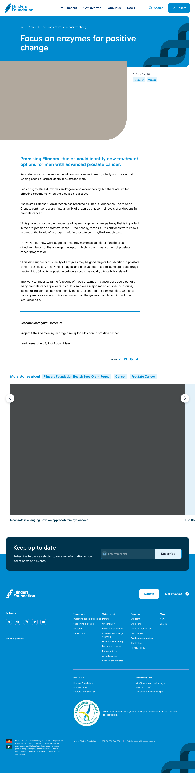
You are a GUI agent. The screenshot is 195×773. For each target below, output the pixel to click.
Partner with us (109, 651)
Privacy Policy (138, 647)
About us (135, 614)
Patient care (79, 633)
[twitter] (35, 622)
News (131, 8)
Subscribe (168, 553)
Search (163, 623)
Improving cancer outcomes (87, 619)
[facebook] (17, 622)
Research (77, 628)
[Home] (21, 27)
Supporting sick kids (83, 623)
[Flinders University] (10, 660)
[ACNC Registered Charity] (86, 725)
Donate (179, 8)
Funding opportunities (142, 638)
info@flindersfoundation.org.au (151, 683)
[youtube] (43, 622)
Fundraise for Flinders (113, 628)
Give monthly (108, 623)
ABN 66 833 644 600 (111, 741)
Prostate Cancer (143, 376)
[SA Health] (10, 648)
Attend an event (109, 656)
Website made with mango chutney (141, 741)
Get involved (108, 614)
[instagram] (26, 622)
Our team (135, 619)
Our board (136, 623)
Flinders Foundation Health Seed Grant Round (76, 376)
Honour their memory (112, 641)
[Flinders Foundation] (19, 8)
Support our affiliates (112, 660)
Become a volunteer (112, 646)
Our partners (137, 633)
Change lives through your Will (113, 635)
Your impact (79, 614)
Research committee (141, 628)
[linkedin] (9, 622)
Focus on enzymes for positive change (65, 27)
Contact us (136, 643)
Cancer (120, 376)
